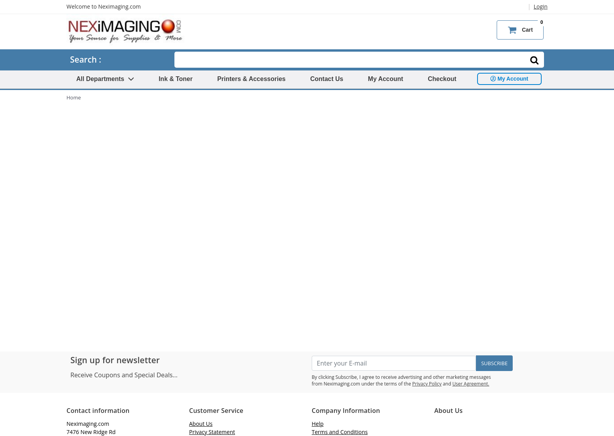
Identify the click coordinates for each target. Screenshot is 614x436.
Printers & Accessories (251, 79)
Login (541, 6)
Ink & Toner (176, 79)
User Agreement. (470, 383)
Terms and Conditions (340, 432)
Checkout (442, 79)
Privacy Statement (212, 432)
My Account (385, 79)
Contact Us (326, 79)
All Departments (105, 79)
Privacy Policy (427, 383)
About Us (201, 423)
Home (73, 97)
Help (317, 423)
